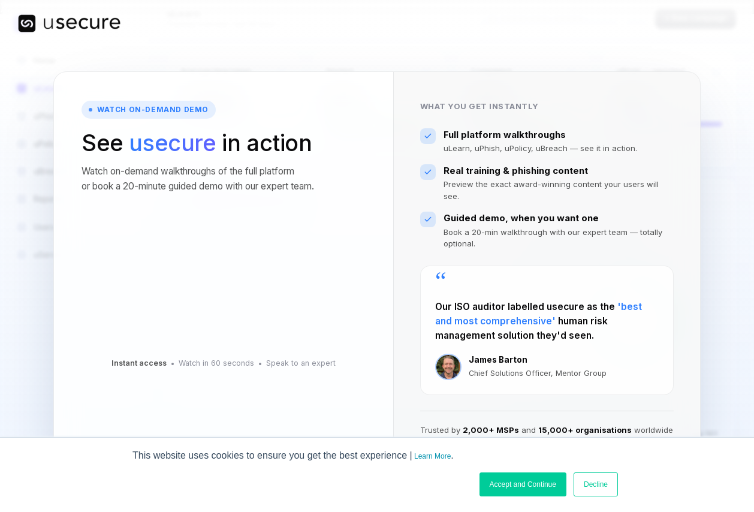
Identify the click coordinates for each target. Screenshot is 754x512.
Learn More (432, 456)
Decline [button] (596, 484)
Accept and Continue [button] (523, 484)
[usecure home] (69, 23)
